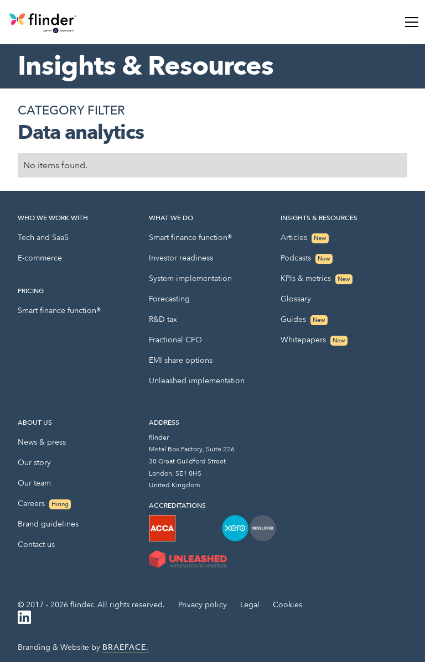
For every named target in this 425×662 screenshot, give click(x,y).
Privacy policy (202, 605)
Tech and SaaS (43, 237)
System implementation (190, 278)
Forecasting (169, 299)
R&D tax (163, 319)
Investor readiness (181, 258)
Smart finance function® (59, 310)
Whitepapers (314, 340)
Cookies (287, 605)
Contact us (36, 544)
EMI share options (180, 360)
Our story (34, 462)
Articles (305, 237)
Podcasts (307, 258)
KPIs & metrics (317, 278)
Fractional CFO (175, 340)
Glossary (296, 299)
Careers (44, 503)
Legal (250, 605)
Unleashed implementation (197, 381)
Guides (304, 319)
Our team (34, 483)
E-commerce (40, 258)
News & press (42, 442)
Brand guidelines (48, 524)
